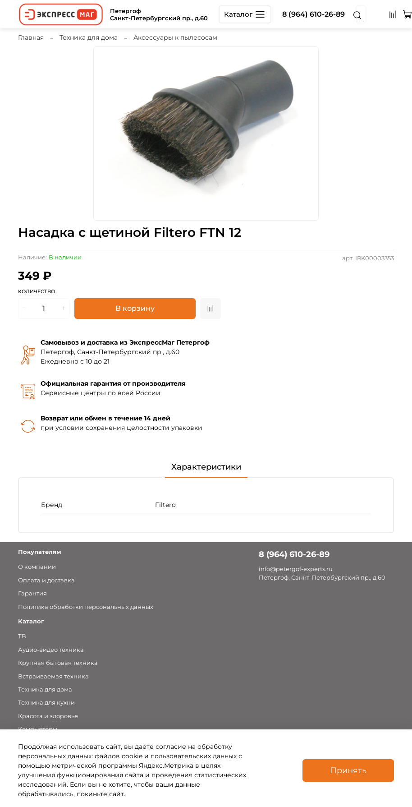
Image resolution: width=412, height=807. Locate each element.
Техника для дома (89, 37)
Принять (348, 770)
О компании (37, 566)
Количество (36, 292)
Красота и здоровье (48, 716)
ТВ (22, 636)
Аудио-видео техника (51, 649)
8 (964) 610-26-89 (313, 14)
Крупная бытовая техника (58, 662)
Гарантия (32, 593)
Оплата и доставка (46, 580)
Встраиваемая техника (53, 676)
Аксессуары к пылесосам (175, 37)
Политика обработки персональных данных (85, 607)
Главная (31, 37)
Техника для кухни (46, 702)
